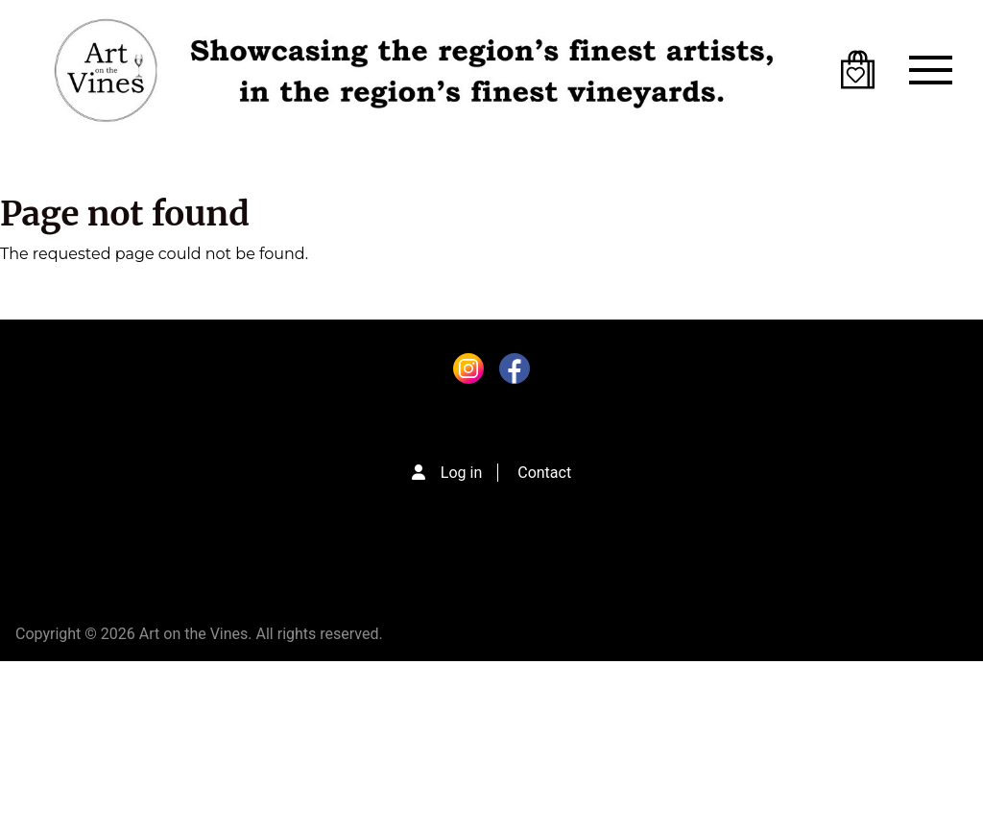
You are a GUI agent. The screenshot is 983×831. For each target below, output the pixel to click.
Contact (544, 472)
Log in (461, 472)
